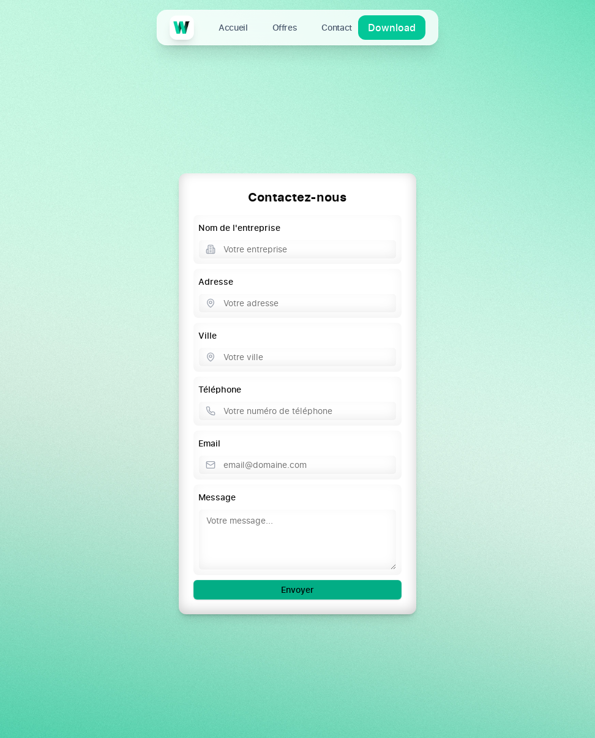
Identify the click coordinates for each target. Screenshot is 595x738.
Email (209, 443)
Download (392, 27)
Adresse (215, 281)
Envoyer (297, 589)
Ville (207, 335)
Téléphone (219, 389)
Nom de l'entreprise (239, 227)
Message (217, 497)
